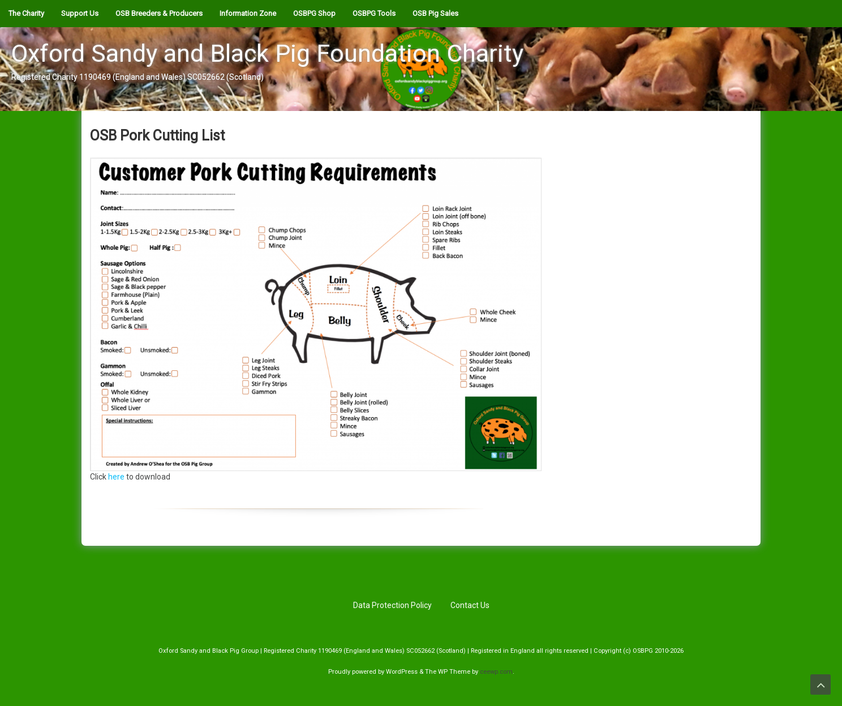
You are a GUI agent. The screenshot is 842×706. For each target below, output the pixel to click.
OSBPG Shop (314, 13)
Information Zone (248, 13)
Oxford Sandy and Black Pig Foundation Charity (267, 53)
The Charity (26, 13)
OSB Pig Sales (435, 13)
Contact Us (469, 605)
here (116, 476)
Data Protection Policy (392, 605)
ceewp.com (496, 671)
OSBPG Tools (374, 13)
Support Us (79, 13)
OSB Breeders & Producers (159, 13)
